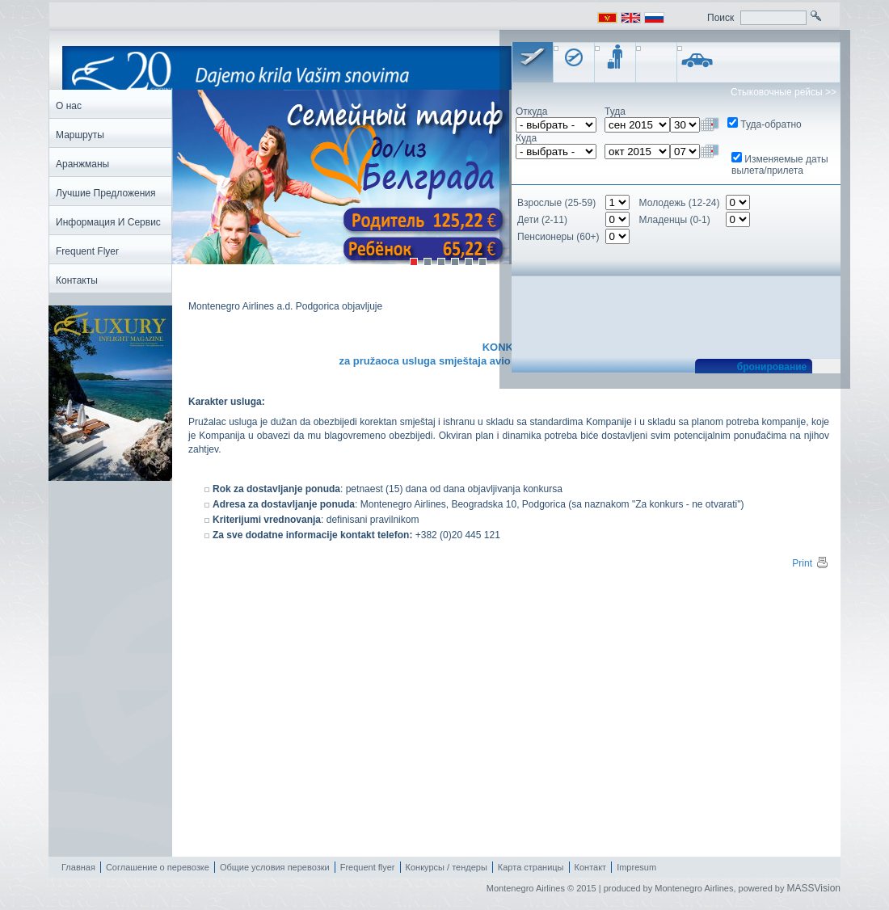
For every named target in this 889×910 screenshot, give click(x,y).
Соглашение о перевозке (157, 867)
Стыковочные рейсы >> (783, 92)
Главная (78, 867)
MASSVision (814, 888)
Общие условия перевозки (275, 867)
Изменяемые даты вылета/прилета (779, 165)
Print (810, 563)
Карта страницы (531, 867)
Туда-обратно (770, 124)
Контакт (591, 867)
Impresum (636, 867)
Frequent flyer (367, 867)
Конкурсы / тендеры (446, 867)
